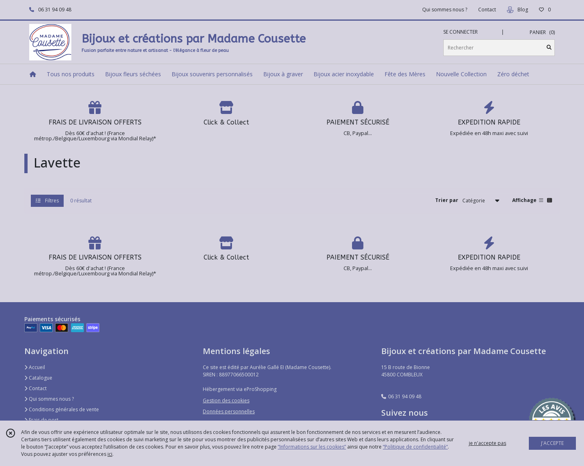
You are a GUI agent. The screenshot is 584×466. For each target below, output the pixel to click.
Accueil (34, 367)
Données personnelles (229, 411)
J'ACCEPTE (552, 443)
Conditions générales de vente (61, 409)
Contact (487, 9)
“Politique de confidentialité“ (415, 446)
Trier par (446, 200)
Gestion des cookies (226, 400)
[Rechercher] (549, 48)
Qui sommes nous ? (49, 398)
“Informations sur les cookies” (312, 446)
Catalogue (38, 377)
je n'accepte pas (487, 443)
